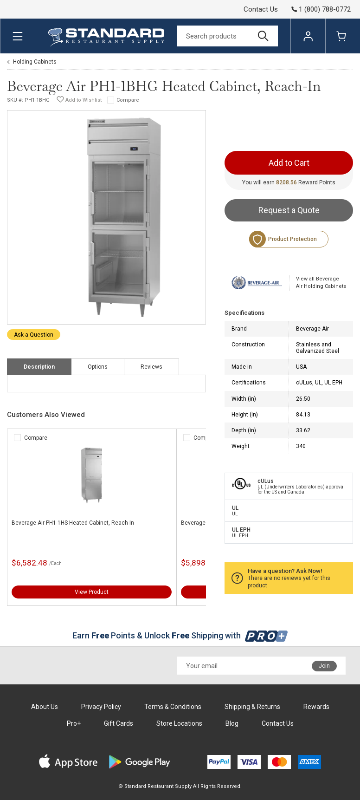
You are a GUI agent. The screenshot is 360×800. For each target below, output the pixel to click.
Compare (127, 100)
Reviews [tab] (151, 367)
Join (324, 666)
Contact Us (261, 9)
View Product (92, 592)
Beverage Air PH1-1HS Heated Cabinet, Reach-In (73, 523)
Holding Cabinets (35, 62)
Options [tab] (98, 367)
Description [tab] (39, 367)
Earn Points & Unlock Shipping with (180, 635)
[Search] (227, 36)
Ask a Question (33, 335)
